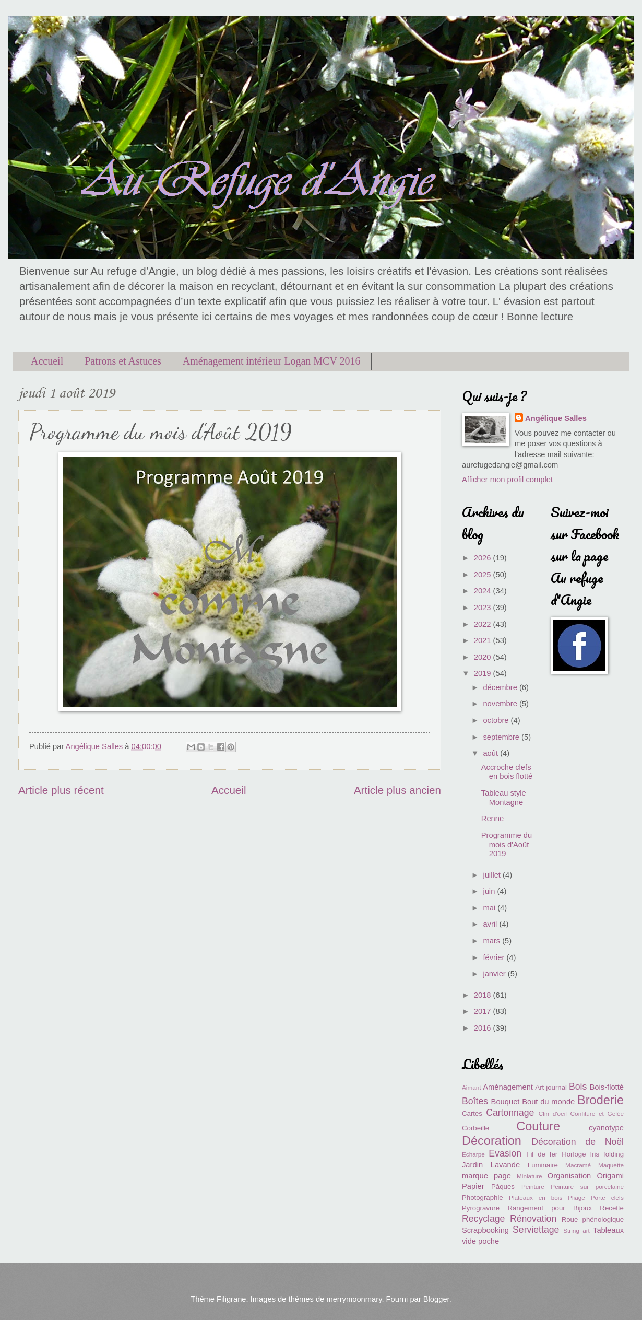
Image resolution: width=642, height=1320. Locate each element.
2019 (483, 673)
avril (491, 924)
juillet (493, 875)
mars (492, 941)
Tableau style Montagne (503, 798)
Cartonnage (510, 1112)
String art (576, 1230)
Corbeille (475, 1128)
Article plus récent (61, 790)
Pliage (576, 1197)
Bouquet (505, 1101)
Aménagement (508, 1087)
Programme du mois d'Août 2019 (506, 844)
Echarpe (473, 1154)
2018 (483, 995)
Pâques (503, 1186)
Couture (538, 1126)
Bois (578, 1086)
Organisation (569, 1176)
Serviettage (536, 1229)
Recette (612, 1208)
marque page (486, 1176)
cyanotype (606, 1128)
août (491, 753)
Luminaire (543, 1165)
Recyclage (483, 1218)
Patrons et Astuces (123, 361)
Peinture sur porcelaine (587, 1186)
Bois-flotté (607, 1087)
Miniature (529, 1176)
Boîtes (475, 1101)
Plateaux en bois (535, 1197)
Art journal (551, 1087)
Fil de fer (541, 1154)
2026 (483, 558)
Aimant (471, 1087)
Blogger (436, 1299)
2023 (483, 607)
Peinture (532, 1186)
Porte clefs (607, 1197)
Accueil (47, 361)
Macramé (578, 1165)
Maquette (611, 1165)
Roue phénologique (593, 1219)
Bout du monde (548, 1101)
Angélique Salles (556, 418)
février (494, 957)
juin (490, 891)
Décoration (491, 1141)
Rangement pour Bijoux (549, 1208)
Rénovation (533, 1218)
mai (490, 908)
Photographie (482, 1197)
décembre (501, 687)
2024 (483, 591)
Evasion (505, 1153)
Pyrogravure (481, 1208)
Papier (473, 1186)
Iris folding (607, 1154)
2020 (483, 657)
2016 (483, 1028)
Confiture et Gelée (597, 1113)
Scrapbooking (485, 1230)
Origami (610, 1176)
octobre (496, 720)
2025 (483, 574)
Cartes (472, 1113)
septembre (502, 737)
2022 (483, 624)
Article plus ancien (397, 790)
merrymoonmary (354, 1299)
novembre (501, 703)
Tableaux (608, 1230)
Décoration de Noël (577, 1142)
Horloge (574, 1154)
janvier (495, 973)
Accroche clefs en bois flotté (506, 772)
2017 (483, 1011)
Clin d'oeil (553, 1113)
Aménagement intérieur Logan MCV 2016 (272, 361)
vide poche (480, 1241)
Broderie (600, 1100)
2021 (483, 640)
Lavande (505, 1165)
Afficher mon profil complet (507, 479)
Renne (492, 818)
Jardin (472, 1165)
